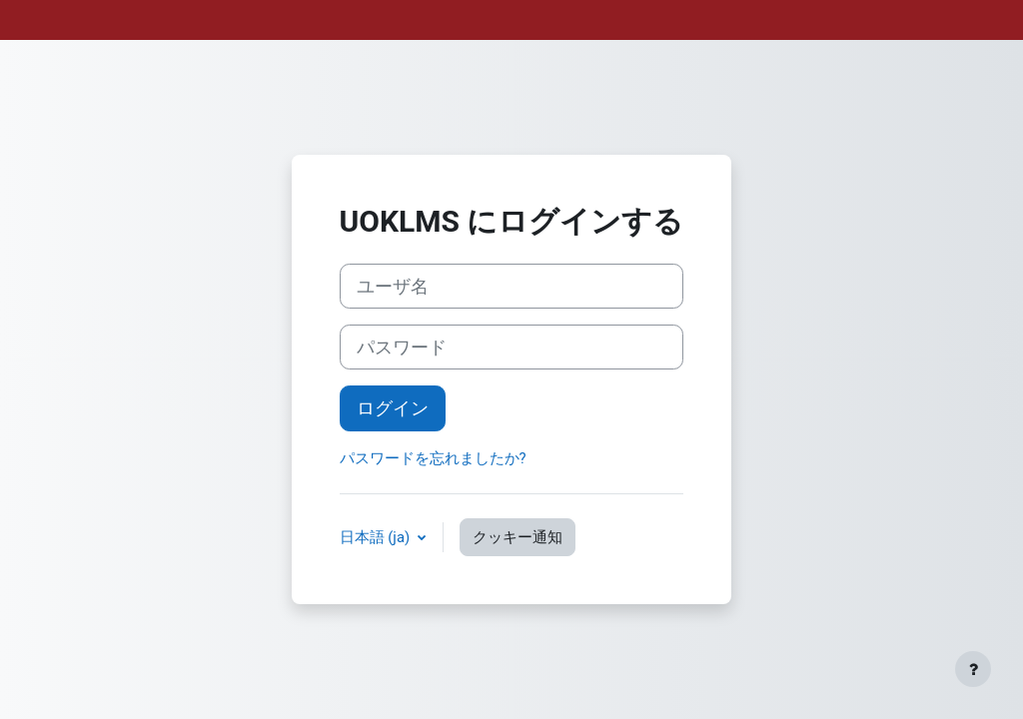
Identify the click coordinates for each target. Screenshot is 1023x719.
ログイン (393, 407)
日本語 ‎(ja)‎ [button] (377, 537)
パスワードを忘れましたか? (433, 458)
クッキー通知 (517, 537)
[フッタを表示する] (973, 669)
